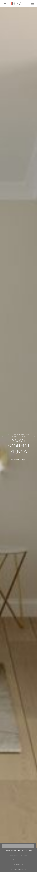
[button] (3, 436)
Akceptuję (18, 846)
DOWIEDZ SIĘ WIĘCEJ (18, 460)
